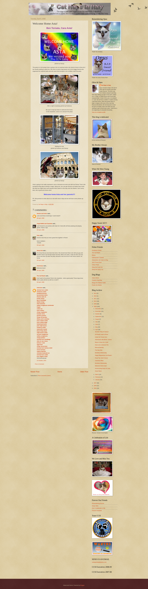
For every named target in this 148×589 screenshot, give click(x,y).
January (97, 379)
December (98, 308)
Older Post (84, 372)
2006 (95, 385)
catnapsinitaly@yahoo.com (99, 562)
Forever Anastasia (97, 510)
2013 (95, 293)
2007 (95, 383)
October (97, 314)
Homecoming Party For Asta (102, 368)
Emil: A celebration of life (98, 508)
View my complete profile (98, 112)
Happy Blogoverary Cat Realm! (103, 355)
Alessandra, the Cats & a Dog (100, 260)
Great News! (98, 371)
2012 (95, 296)
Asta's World (95, 278)
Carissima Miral (99, 360)
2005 (95, 388)
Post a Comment (39, 364)
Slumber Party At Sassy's (102, 331)
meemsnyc (40, 265)
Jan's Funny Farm (97, 262)
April (96, 329)
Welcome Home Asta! (101, 366)
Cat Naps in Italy (106, 85)
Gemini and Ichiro (42, 213)
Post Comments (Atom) (44, 375)
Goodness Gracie (96, 250)
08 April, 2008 (40, 218)
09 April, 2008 (40, 245)
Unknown (39, 287)
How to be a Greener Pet (101, 345)
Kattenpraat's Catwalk (98, 257)
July (96, 321)
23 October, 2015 (41, 360)
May (96, 327)
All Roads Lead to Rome (101, 334)
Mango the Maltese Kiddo (99, 282)
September (98, 316)
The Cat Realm (41, 276)
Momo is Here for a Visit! (101, 342)
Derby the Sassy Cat (97, 269)
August (97, 319)
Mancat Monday (99, 347)
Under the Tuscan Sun (101, 337)
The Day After (98, 350)
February (97, 377)
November (98, 311)
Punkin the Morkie (97, 285)
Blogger (82, 585)
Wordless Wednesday (101, 352)
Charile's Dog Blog (97, 280)
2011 (95, 298)
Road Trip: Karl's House (101, 358)
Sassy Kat (40, 250)
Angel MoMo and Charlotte (44, 223)
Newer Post (35, 372)
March (97, 374)
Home (59, 372)
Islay (38, 235)
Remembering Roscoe (98, 503)
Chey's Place (95, 264)
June (96, 324)
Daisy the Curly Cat (97, 267)
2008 (95, 306)
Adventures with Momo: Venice (103, 339)
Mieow (93, 255)
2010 (95, 301)
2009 (95, 304)
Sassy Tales (95, 506)
